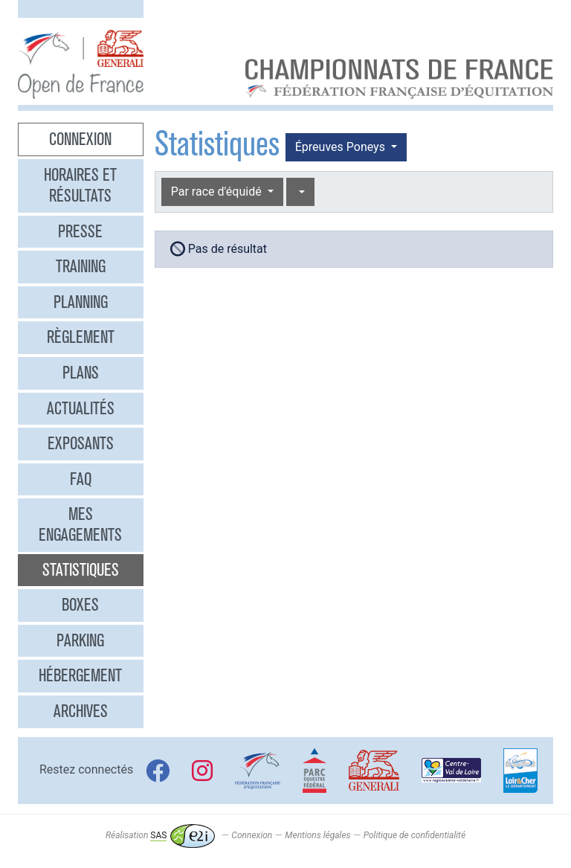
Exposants (81, 443)
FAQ (80, 479)
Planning (81, 302)
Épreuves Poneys (341, 147)
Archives (81, 711)
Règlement (80, 337)
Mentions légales (317, 835)
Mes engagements (80, 524)
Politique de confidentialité (414, 835)
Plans (80, 372)
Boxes (80, 604)
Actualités (80, 408)
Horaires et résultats (80, 185)
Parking (80, 640)
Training (81, 266)
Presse (80, 231)
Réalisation (160, 835)
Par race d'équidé (218, 191)
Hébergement (80, 675)
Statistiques (80, 569)
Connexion (80, 139)
